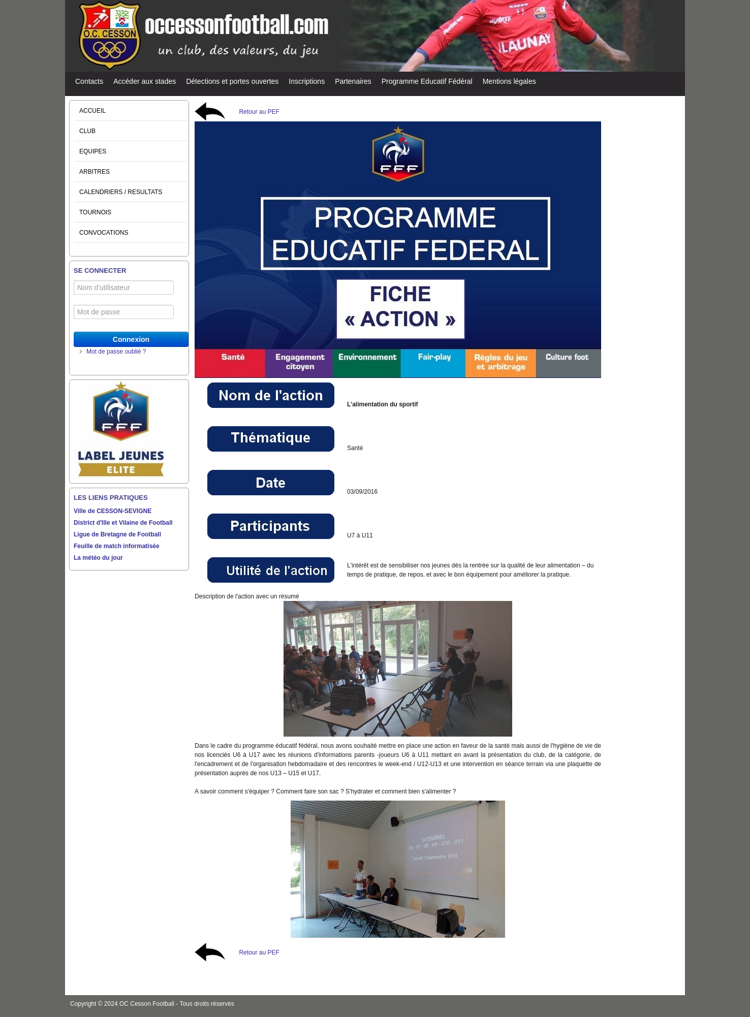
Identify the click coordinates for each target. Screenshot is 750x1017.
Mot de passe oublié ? (116, 351)
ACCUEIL (92, 110)
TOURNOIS (95, 212)
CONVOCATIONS (103, 232)
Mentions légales (509, 81)
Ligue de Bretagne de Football (117, 534)
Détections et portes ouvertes (232, 81)
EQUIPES (92, 151)
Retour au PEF (259, 111)
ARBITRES (94, 171)
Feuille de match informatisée (117, 546)
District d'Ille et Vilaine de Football (123, 522)
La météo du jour (98, 557)
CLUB (87, 131)
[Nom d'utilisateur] (124, 287)
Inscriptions (307, 81)
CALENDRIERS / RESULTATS (120, 192)
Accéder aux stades (144, 81)
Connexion (131, 339)
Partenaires (353, 81)
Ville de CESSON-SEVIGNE (112, 511)
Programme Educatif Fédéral (427, 81)
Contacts (89, 81)
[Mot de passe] (124, 312)
